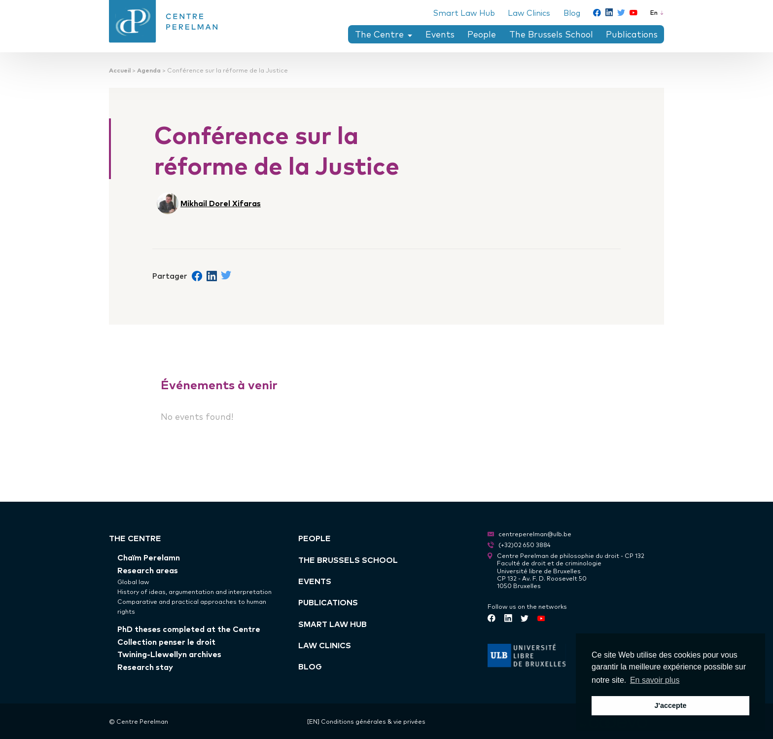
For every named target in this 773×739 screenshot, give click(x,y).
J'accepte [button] (670, 705)
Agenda (149, 70)
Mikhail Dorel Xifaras (220, 202)
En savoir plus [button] (655, 680)
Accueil (120, 70)
